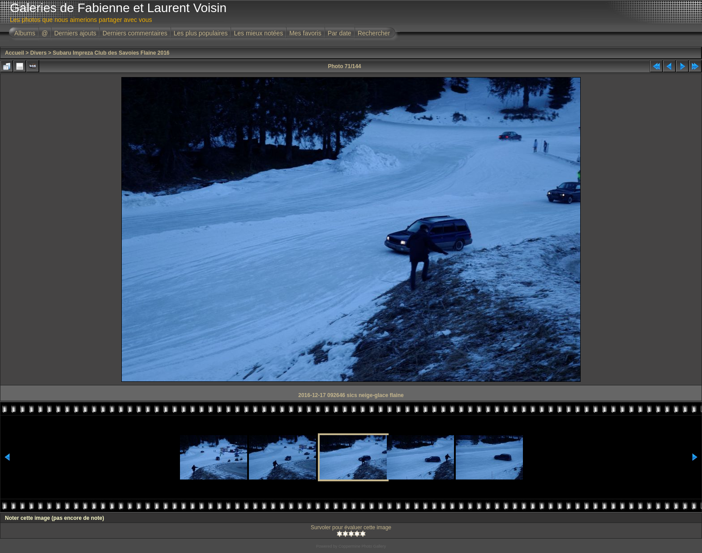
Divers (38, 53)
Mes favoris (305, 33)
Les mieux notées (258, 33)
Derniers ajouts (75, 33)
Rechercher (374, 33)
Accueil (14, 53)
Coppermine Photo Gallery (362, 546)
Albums (24, 33)
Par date (339, 33)
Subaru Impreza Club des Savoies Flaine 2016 (111, 53)
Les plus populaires (201, 33)
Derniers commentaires (135, 33)
